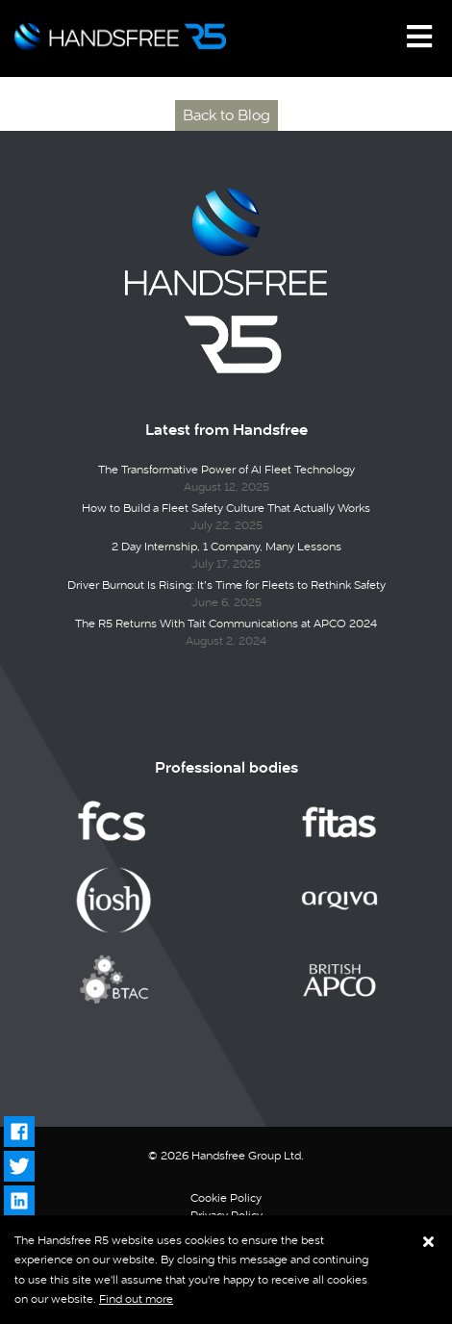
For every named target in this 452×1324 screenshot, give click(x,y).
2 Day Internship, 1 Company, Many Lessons (226, 546)
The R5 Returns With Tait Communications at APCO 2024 (226, 623)
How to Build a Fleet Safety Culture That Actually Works (226, 508)
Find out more (136, 1299)
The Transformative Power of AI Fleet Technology (226, 469)
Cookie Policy (226, 1198)
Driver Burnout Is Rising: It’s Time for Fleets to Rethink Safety (226, 585)
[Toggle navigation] (419, 36)
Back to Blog (226, 115)
